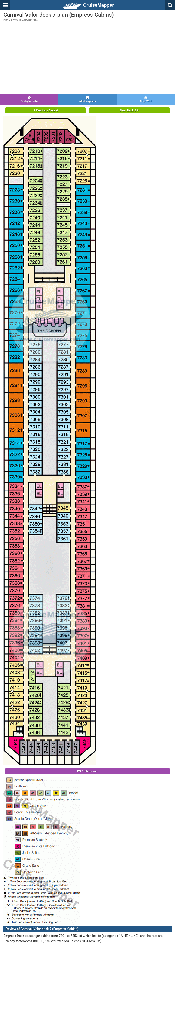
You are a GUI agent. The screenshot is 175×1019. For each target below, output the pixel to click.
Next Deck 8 (129, 110)
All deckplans (87, 99)
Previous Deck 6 (45, 110)
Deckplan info (29, 99)
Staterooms (87, 771)
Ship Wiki (146, 99)
